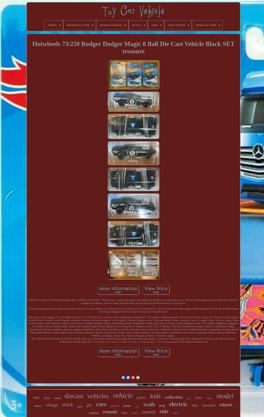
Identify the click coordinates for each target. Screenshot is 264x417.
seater (209, 398)
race (175, 413)
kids (155, 396)
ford (189, 398)
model (224, 396)
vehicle (123, 396)
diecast (73, 396)
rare (198, 398)
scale (149, 404)
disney (37, 405)
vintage (51, 404)
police (141, 398)
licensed (208, 405)
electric (178, 404)
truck (67, 404)
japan (80, 406)
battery (94, 413)
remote (110, 412)
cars (101, 404)
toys (195, 405)
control (148, 412)
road (57, 398)
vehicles (98, 396)
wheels (225, 404)
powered (115, 406)
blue (37, 398)
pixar (47, 398)
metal (135, 413)
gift (89, 405)
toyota (127, 405)
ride (164, 411)
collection (174, 397)
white (137, 406)
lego (124, 413)
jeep (162, 405)
